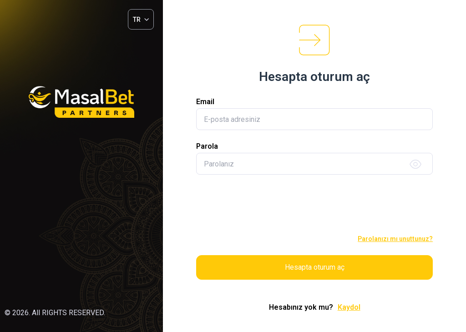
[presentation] (314, 205)
